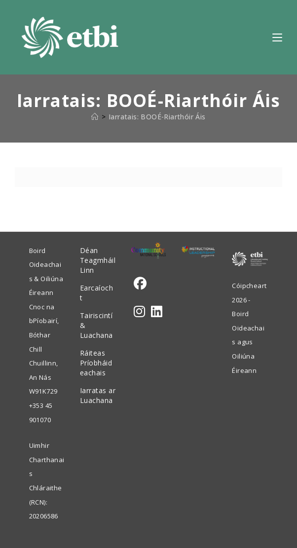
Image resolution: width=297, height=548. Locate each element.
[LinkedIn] (156, 311)
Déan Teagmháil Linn (98, 260)
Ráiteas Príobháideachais (96, 362)
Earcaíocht (96, 292)
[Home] (94, 116)
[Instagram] (139, 311)
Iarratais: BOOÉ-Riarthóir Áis (157, 116)
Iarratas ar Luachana (98, 395)
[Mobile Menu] (277, 37)
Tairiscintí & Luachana (96, 325)
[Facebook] (140, 283)
